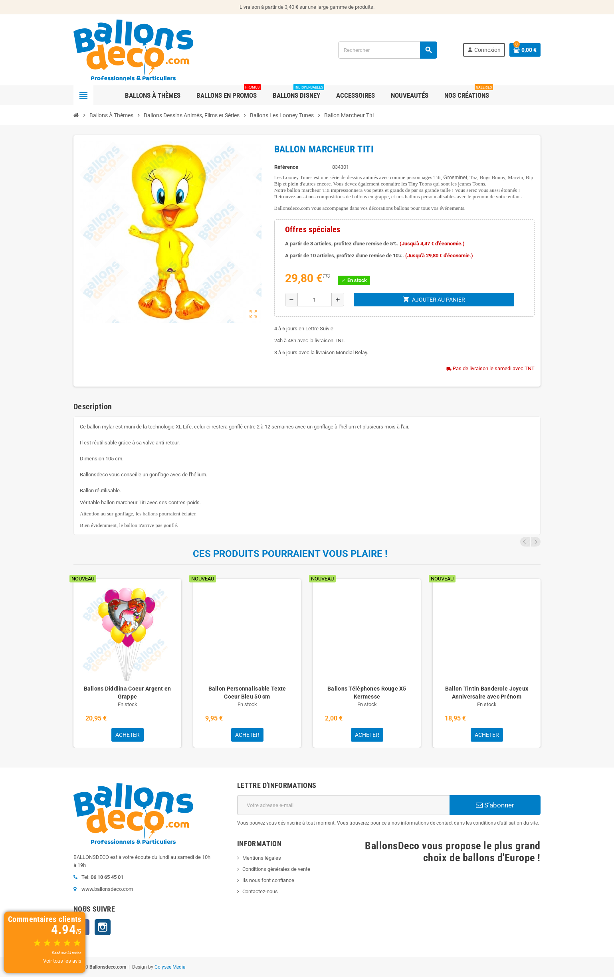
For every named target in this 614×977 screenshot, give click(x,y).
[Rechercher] (387, 50)
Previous (525, 542)
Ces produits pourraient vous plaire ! (290, 554)
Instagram (103, 927)
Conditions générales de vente (276, 869)
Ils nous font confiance (268, 880)
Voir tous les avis (62, 961)
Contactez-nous (260, 891)
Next (536, 542)
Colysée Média (170, 967)
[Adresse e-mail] (343, 805)
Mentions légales (261, 858)
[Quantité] (314, 299)
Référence (286, 167)
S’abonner (495, 805)
